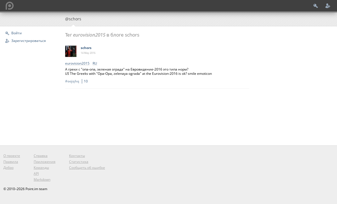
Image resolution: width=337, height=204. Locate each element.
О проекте (11, 156)
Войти (16, 33)
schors (86, 47)
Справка (41, 156)
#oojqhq (77, 81)
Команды (41, 167)
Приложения (45, 162)
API (36, 173)
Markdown (42, 179)
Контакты (77, 156)
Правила (10, 162)
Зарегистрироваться (28, 40)
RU (95, 63)
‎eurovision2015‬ (77, 63)
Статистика (78, 162)
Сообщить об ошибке (87, 167)
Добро (8, 167)
